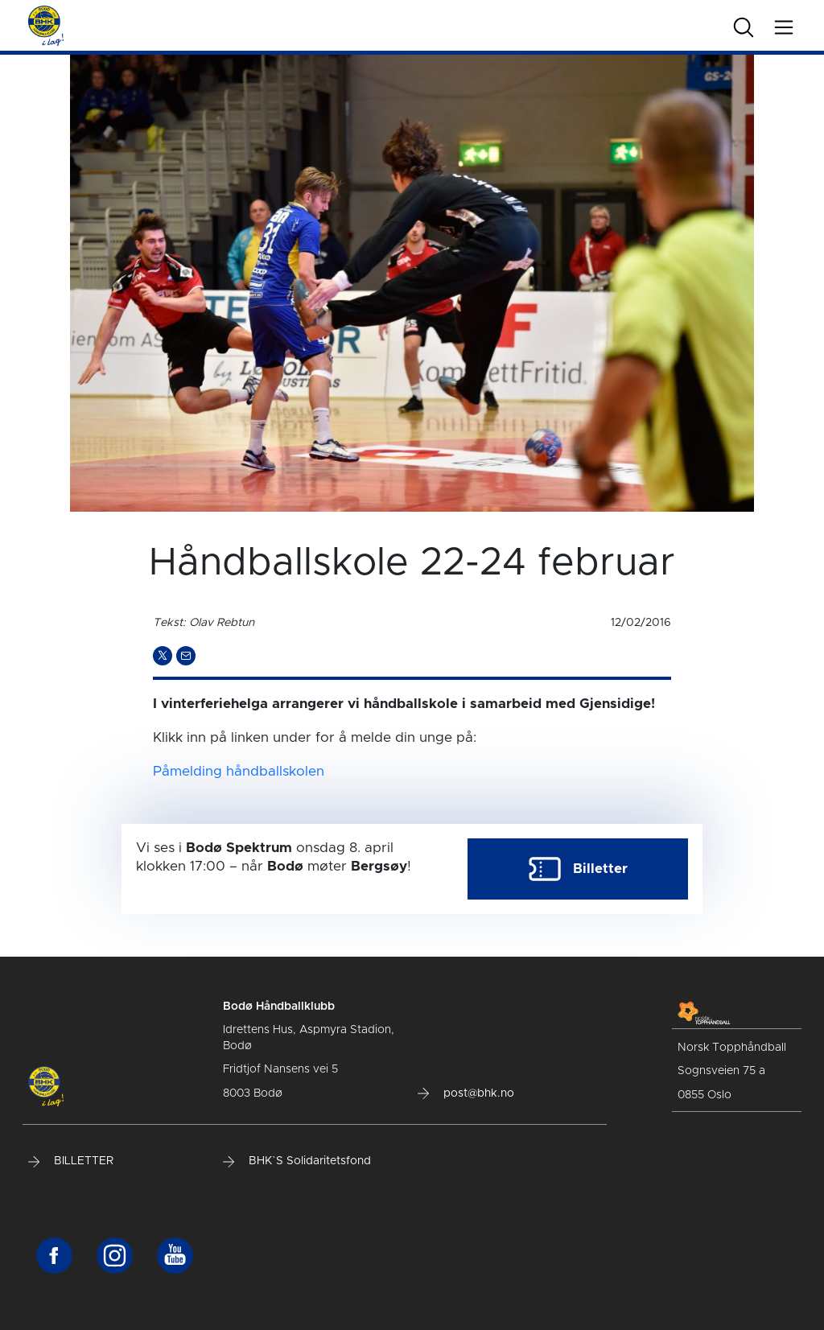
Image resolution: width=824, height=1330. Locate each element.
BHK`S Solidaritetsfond (297, 1161)
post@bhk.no (466, 1093)
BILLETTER (70, 1161)
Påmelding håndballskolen (238, 771)
